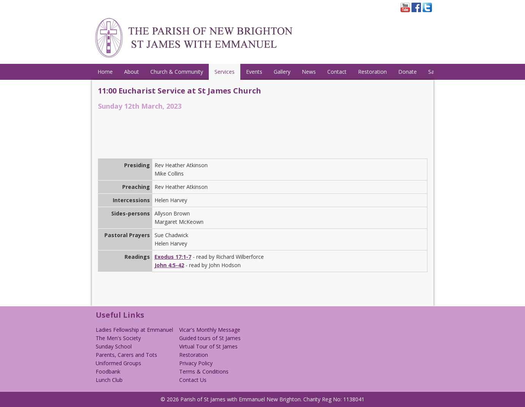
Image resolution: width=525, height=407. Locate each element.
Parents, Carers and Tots (126, 354)
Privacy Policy (196, 363)
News (309, 71)
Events (254, 71)
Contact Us (193, 379)
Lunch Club (109, 379)
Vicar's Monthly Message (209, 329)
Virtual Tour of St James (208, 346)
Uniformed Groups (118, 363)
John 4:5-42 (169, 265)
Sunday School (114, 346)
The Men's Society (118, 338)
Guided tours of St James (210, 338)
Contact (337, 71)
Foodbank (108, 371)
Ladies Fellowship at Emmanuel (134, 329)
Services (224, 71)
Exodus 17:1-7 (173, 256)
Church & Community (176, 71)
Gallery (282, 71)
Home (105, 71)
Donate (407, 71)
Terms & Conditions (204, 371)
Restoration (372, 71)
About (131, 71)
